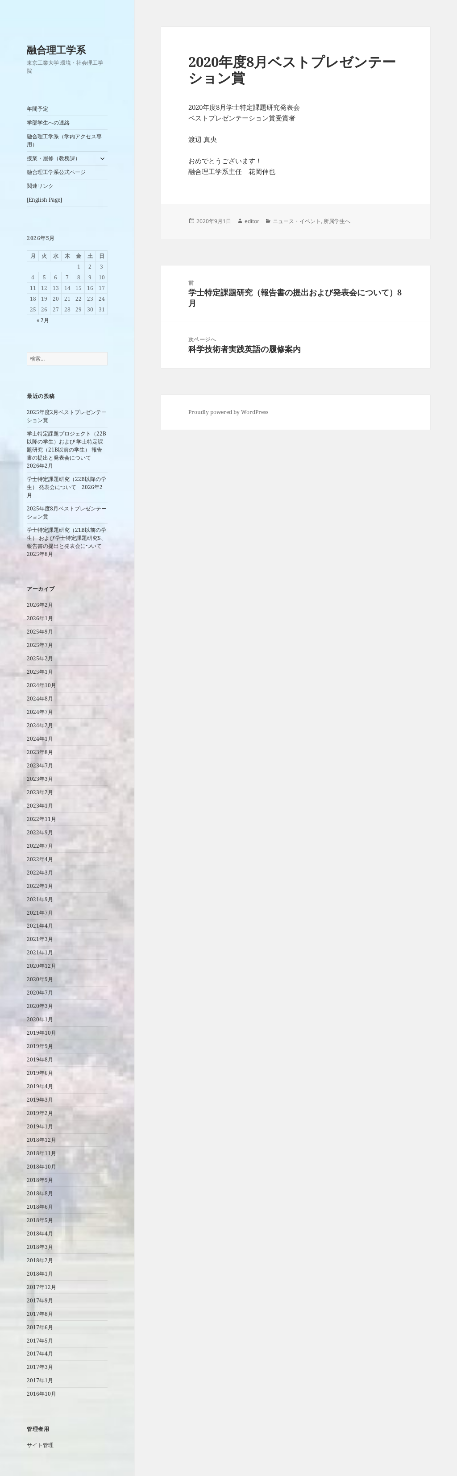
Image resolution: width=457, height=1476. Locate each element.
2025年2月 (40, 658)
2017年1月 (40, 1380)
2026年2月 (40, 605)
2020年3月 (40, 1006)
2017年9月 (40, 1300)
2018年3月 (40, 1247)
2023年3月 (40, 779)
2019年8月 (40, 1059)
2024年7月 (40, 712)
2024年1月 (40, 738)
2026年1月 (40, 618)
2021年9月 (40, 899)
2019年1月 (40, 1126)
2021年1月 (40, 952)
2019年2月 (40, 1113)
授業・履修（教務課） (53, 158)
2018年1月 (40, 1273)
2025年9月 (40, 631)
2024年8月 (40, 698)
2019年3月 (40, 1099)
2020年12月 (41, 966)
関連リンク (40, 186)
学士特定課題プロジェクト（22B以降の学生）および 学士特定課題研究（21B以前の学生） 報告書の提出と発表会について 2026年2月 (66, 449)
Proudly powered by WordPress (228, 412)
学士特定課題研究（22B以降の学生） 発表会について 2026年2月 (66, 487)
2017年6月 (40, 1327)
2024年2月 (40, 725)
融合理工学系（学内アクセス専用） (64, 140)
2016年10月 (41, 1393)
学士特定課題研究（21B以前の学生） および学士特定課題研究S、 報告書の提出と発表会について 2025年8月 (67, 542)
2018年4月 (40, 1233)
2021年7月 (40, 912)
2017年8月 (40, 1314)
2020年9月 (40, 979)
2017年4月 (40, 1353)
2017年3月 (40, 1367)
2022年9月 (40, 832)
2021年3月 (40, 939)
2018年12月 (41, 1140)
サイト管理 (40, 1445)
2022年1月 (40, 886)
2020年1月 (40, 1019)
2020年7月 (40, 992)
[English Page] (44, 199)
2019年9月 (40, 1046)
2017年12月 (41, 1287)
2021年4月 (40, 925)
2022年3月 (40, 872)
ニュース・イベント (297, 221)
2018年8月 (40, 1193)
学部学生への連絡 (48, 122)
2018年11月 (41, 1153)
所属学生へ (337, 221)
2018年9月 (40, 1180)
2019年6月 (40, 1073)
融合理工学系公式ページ (56, 172)
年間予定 (37, 108)
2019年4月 (40, 1086)
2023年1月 (40, 805)
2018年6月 (40, 1207)
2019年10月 (41, 1033)
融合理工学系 (56, 49)
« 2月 (43, 320)
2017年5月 (40, 1340)
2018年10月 (41, 1166)
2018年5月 (40, 1220)
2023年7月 (40, 765)
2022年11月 (41, 819)
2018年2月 (40, 1260)
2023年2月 (40, 792)
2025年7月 (40, 645)
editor (252, 221)
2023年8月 (40, 752)
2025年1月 (40, 672)
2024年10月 (41, 685)
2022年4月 (40, 859)
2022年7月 (40, 846)
